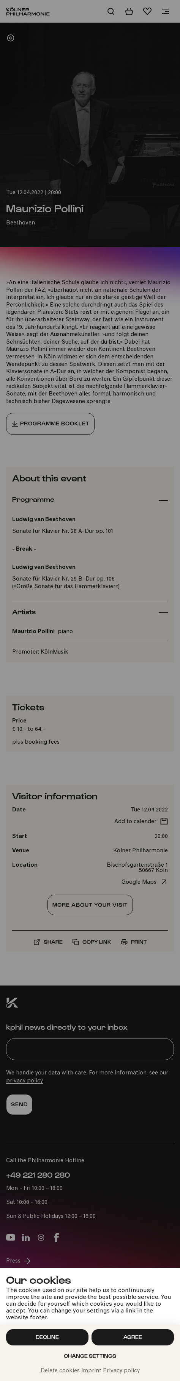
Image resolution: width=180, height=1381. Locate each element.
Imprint (91, 1371)
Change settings (90, 1356)
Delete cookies (60, 1371)
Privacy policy (121, 1371)
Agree (132, 1337)
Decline (47, 1337)
